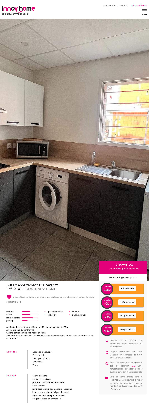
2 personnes (127, 302)
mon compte (109, 5)
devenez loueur (139, 5)
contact (123, 5)
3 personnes (127, 315)
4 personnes (127, 329)
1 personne (127, 288)
